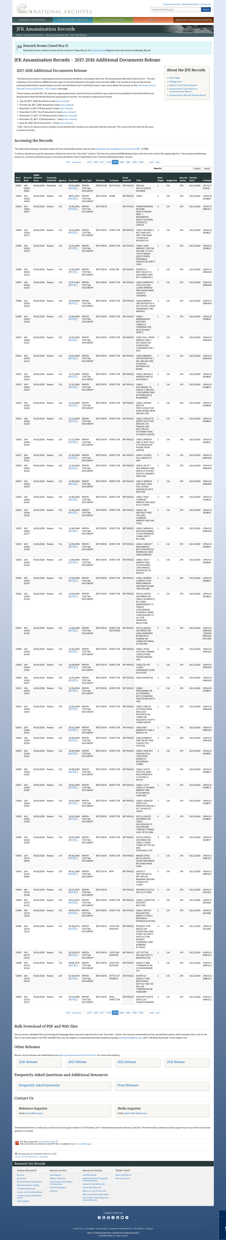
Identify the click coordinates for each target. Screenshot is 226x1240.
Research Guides (92, 1170)
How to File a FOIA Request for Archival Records (96, 1198)
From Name (127, 179)
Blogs (122, 1217)
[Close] (222, 1213)
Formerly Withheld (51, 179)
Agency (62, 180)
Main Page (175, 77)
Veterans (54, 1191)
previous (76, 162)
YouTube (117, 1217)
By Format (21, 1178)
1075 (89, 162)
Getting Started (89, 1175)
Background (175, 81)
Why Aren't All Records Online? (96, 1194)
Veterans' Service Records (73, 19)
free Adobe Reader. (48, 1141)
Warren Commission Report (183, 85)
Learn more (200, 1235)
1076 (95, 162)
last (158, 162)
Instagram (108, 1217)
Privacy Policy (102, 1228)
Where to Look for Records (94, 1191)
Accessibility (89, 1228)
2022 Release (126, 1062)
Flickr (127, 1217)
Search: (157, 168)
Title (138, 180)
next (151, 162)
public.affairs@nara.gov (135, 1113)
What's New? (123, 1170)
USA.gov (149, 1228)
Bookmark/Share (190, 4)
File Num (100, 180)
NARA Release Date (38, 178)
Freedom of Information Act (121, 1228)
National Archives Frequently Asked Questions (95, 1179)
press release (61, 101)
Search (206, 9)
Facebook (99, 1217)
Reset (207, 168)
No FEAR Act (139, 1228)
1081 (128, 162)
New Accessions (123, 1178)
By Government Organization (29, 1181)
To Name (114, 180)
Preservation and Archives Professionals (61, 1182)
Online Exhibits (23, 1201)
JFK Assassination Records (57, 35)
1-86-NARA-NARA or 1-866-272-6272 (113, 1235)
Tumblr (113, 1217)
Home (19, 35)
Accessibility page (83, 1143)
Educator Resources (113, 19)
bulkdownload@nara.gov (130, 1037)
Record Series (183, 179)
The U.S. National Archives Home (54, 8)
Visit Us (153, 19)
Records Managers (58, 1187)
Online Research (26, 1170)
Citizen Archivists (171, 4)
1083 (141, 162)
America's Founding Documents (193, 19)
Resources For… (59, 1170)
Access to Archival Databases (30, 1192)
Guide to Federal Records (94, 1184)
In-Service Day (98, 50)
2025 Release (28, 1062)
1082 (134, 162)
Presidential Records (26, 1188)
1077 (102, 162)
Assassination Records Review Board (187, 95)
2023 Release (77, 1062)
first (68, 162)
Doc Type (87, 180)
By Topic (20, 1175)
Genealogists (55, 1175)
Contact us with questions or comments (31, 1156)
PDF (71, 188)
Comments (208, 180)
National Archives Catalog (28, 1185)
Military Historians (57, 1178)
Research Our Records (32, 19)
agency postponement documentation (78, 1055)
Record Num (27, 179)
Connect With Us (113, 1212)
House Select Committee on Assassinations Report (183, 90)
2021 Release (176, 1062)
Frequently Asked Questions (39, 1085)
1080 (121, 162)
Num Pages (161, 179)
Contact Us (205, 4)
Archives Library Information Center (29, 1196)
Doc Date (73, 180)
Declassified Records (92, 1187)
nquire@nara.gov (34, 1113)
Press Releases (127, 1085)
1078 (108, 162)
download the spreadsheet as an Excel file (116, 148)
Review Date (193, 179)
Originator (171, 180)
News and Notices (123, 1175)
